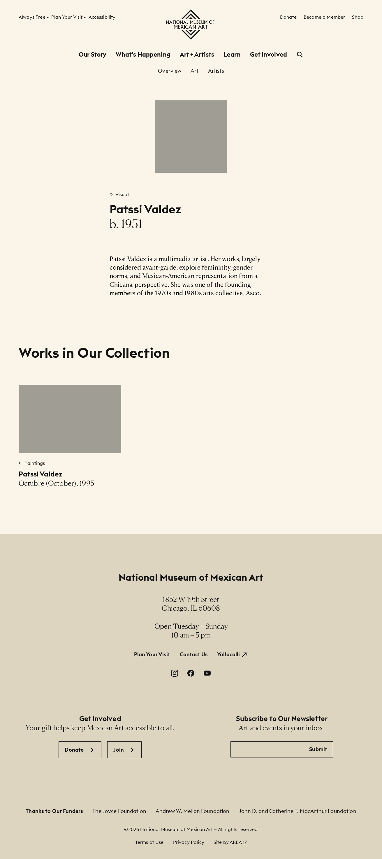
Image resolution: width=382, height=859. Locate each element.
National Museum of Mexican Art (191, 577)
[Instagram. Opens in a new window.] (174, 673)
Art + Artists (197, 54)
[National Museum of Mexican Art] (191, 24)
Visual (122, 194)
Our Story (92, 54)
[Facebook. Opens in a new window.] (190, 673)
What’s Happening (143, 54)
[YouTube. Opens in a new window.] (207, 673)
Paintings (34, 463)
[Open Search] (299, 54)
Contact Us (194, 654)
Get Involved (268, 54)
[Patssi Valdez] (70, 419)
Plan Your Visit (152, 654)
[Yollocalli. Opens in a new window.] (232, 654)
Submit (318, 749)
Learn (232, 54)
